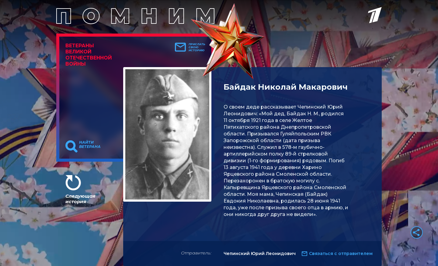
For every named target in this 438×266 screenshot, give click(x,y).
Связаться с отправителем (341, 253)
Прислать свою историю (197, 47)
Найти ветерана (90, 144)
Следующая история (80, 198)
